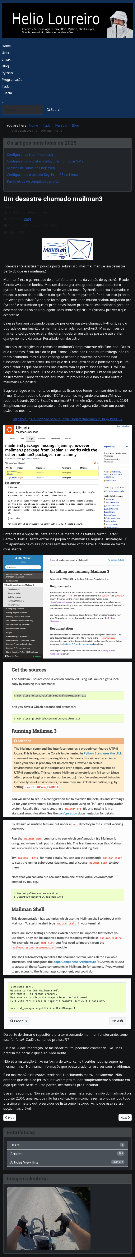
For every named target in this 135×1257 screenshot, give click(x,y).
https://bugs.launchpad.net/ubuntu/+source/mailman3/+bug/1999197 (67, 419)
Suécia (7, 93)
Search (54, 109)
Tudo (6, 86)
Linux (6, 59)
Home (6, 46)
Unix (5, 52)
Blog (5, 66)
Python (7, 73)
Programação (12, 79)
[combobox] (22, 109)
